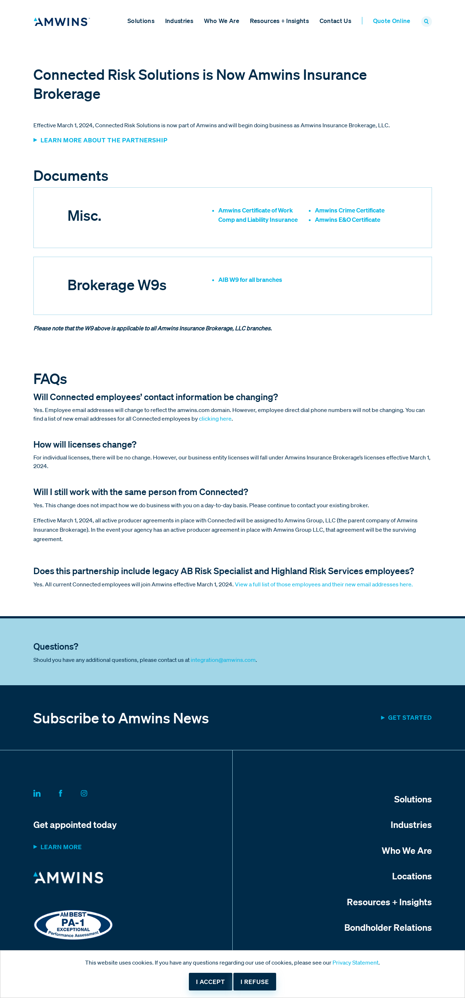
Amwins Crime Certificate (350, 210)
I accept (210, 981)
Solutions (140, 20)
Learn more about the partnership (104, 140)
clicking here (215, 418)
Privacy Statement (355, 962)
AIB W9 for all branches (250, 279)
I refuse (255, 981)
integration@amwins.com (223, 659)
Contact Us (335, 20)
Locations (412, 876)
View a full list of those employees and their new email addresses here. (324, 584)
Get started (410, 717)
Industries (179, 20)
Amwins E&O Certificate (347, 219)
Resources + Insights (279, 20)
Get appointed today (75, 824)
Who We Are (221, 20)
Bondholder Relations (388, 927)
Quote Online (391, 20)
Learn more (61, 847)
